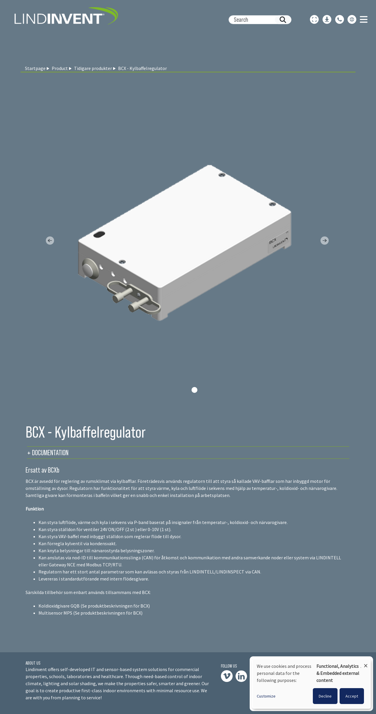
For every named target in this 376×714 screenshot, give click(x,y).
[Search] (258, 19)
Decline (325, 696)
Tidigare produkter (93, 68)
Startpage (35, 68)
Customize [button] (266, 696)
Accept (351, 696)
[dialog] (311, 683)
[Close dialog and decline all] (365, 663)
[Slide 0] (194, 390)
